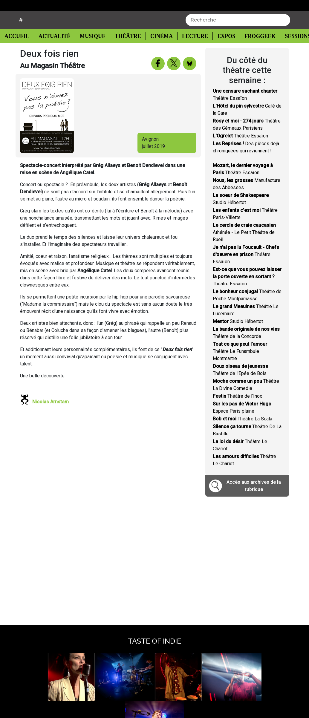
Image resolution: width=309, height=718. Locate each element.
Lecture (189, 51)
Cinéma (156, 51)
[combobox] (238, 35)
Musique (89, 51)
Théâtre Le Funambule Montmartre (240, 366)
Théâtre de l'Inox (237, 411)
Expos (220, 51)
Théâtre (124, 51)
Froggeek (253, 51)
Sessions (291, 51)
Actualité (52, 51)
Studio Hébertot (238, 336)
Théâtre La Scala (242, 434)
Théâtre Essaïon (240, 151)
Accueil (18, 50)
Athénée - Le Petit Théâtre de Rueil (244, 248)
